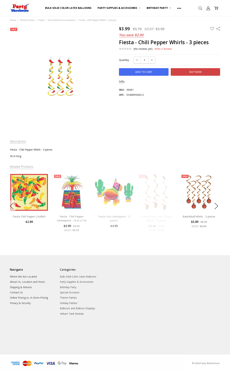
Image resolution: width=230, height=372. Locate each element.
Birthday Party (159, 8)
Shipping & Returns (21, 287)
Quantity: (124, 60)
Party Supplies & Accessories (119, 8)
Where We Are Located (23, 276)
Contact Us (16, 292)
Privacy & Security (20, 303)
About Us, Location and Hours (27, 281)
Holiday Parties (68, 303)
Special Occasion (69, 292)
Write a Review (163, 48)
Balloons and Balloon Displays (77, 308)
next (216, 206)
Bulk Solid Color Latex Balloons (68, 8)
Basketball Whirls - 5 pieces (198, 216)
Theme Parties (68, 297)
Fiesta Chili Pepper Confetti (29, 216)
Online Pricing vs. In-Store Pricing (29, 297)
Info (122, 81)
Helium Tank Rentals (72, 313)
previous (11, 206)
